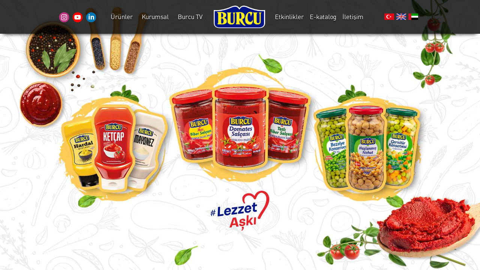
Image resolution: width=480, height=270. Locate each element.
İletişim (352, 17)
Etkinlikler (289, 17)
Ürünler (122, 17)
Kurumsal (155, 17)
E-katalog (323, 17)
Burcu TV (190, 17)
